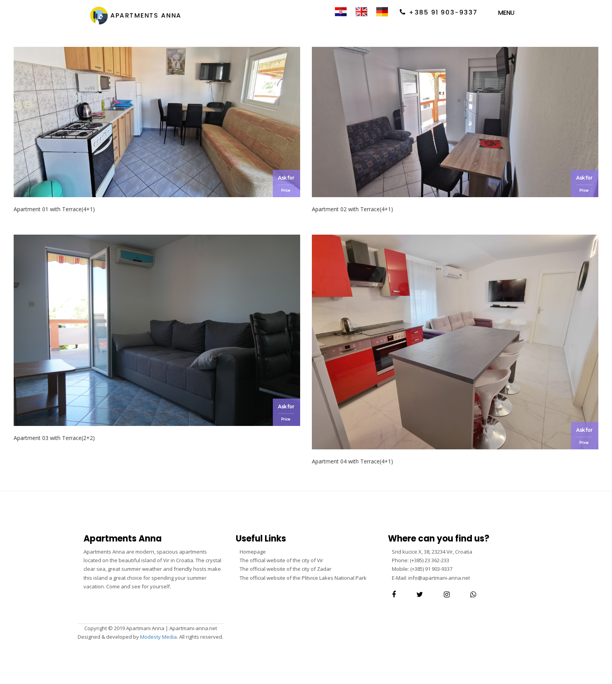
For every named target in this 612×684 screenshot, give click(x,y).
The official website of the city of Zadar (285, 568)
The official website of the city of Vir (281, 560)
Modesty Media (158, 636)
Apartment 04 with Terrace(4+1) (352, 461)
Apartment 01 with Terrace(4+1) (54, 209)
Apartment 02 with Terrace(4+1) (352, 209)
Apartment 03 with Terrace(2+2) (54, 438)
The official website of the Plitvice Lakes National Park (303, 577)
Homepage (253, 551)
